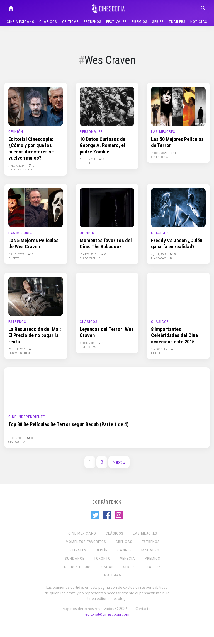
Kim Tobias (88, 346)
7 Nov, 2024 (16, 165)
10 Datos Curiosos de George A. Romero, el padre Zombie (102, 145)
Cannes (124, 550)
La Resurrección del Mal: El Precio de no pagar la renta (34, 335)
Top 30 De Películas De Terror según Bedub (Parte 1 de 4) (68, 424)
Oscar (107, 567)
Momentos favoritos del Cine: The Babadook (106, 243)
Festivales (116, 22)
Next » (119, 462)
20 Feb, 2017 (17, 349)
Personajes (91, 131)
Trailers (177, 22)
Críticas (70, 22)
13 (173, 153)
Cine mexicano (21, 22)
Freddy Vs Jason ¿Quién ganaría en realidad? (176, 243)
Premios (139, 22)
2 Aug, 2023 (16, 254)
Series (158, 22)
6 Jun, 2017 (159, 254)
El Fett (85, 163)
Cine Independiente (26, 417)
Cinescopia (159, 156)
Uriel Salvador (20, 169)
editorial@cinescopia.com (107, 614)
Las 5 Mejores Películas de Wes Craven (33, 243)
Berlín (102, 550)
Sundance (74, 558)
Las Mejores (163, 131)
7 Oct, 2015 (16, 437)
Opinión (15, 131)
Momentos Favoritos (86, 542)
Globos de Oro (78, 567)
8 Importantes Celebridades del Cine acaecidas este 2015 (174, 335)
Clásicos (48, 22)
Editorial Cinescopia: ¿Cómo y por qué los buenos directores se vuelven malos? (31, 148)
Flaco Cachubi (90, 258)
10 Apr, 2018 (88, 254)
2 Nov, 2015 (159, 349)
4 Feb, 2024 (88, 159)
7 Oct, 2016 (87, 343)
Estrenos (92, 22)
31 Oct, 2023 (159, 153)
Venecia (127, 558)
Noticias (198, 22)
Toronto (102, 558)
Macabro (150, 550)
